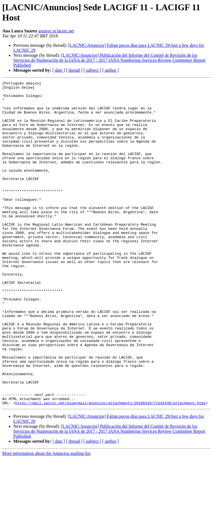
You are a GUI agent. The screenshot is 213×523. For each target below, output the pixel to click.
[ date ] (58, 70)
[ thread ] (74, 70)
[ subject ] (92, 70)
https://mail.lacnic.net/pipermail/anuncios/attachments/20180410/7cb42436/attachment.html (110, 467)
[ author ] (110, 70)
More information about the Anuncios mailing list (46, 518)
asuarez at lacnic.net (56, 31)
